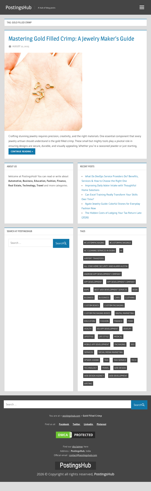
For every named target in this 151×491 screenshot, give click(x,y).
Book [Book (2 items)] (135, 298)
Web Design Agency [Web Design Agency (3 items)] (94, 384)
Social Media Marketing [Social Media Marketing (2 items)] (110, 361)
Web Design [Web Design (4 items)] (120, 377)
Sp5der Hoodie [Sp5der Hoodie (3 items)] (91, 369)
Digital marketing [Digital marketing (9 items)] (125, 322)
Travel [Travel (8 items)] (105, 377)
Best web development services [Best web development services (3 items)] (110, 298)
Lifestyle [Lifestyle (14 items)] (88, 345)
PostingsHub (19, 7)
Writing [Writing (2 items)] (88, 392)
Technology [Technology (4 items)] (90, 377)
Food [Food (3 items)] (130, 330)
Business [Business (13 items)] (88, 306)
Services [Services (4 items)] (88, 361)
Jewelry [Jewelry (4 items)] (127, 337)
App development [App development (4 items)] (93, 291)
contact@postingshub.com (83, 464)
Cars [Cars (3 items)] (117, 306)
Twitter (76, 433)
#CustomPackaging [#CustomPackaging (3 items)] (94, 251)
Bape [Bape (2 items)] (86, 298)
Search (61, 252)
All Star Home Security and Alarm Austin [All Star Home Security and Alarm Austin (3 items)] (105, 275)
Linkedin (88, 433)
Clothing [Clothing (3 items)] (130, 306)
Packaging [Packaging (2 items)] (120, 353)
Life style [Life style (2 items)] (104, 345)
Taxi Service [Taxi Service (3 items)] (120, 369)
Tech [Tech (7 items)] (133, 369)
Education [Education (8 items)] (89, 330)
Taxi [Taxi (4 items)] (106, 369)
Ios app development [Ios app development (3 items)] (107, 337)
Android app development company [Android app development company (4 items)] (102, 283)
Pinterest (101, 433)
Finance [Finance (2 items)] (118, 330)
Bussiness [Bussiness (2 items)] (104, 306)
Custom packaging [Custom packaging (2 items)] (114, 314)
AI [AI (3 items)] (121, 259)
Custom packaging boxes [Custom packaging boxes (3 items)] (97, 322)
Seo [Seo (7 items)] (132, 353)
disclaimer (77, 455)
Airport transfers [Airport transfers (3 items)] (94, 267)
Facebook (64, 433)
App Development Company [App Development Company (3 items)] (121, 291)
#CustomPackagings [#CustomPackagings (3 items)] (120, 251)
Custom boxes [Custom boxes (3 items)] (91, 314)
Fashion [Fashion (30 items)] (104, 330)
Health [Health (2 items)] (88, 337)
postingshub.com (71, 424)
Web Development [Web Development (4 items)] (118, 384)
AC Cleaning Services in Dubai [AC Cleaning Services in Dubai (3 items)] (99, 259)
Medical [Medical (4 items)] (118, 345)
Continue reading (21, 160)
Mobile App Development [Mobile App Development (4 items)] (96, 353)
